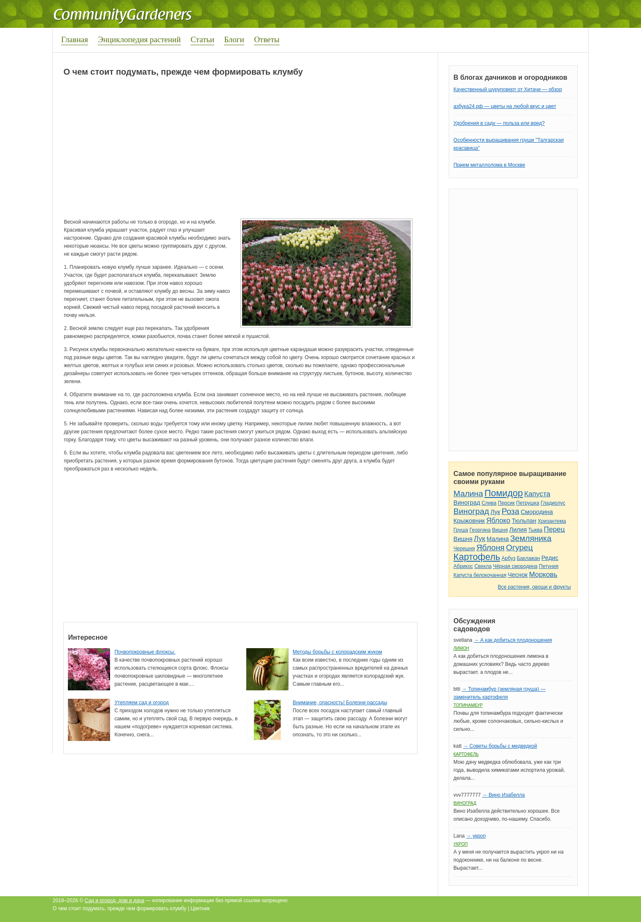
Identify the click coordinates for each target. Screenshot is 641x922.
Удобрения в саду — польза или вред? (498, 123)
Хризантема (552, 521)
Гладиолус (553, 503)
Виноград (466, 502)
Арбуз (508, 558)
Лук (495, 511)
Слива (489, 503)
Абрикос (463, 566)
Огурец (519, 547)
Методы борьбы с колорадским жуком (337, 652)
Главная (74, 39)
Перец (554, 529)
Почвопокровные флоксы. (144, 652)
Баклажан (528, 558)
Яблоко (498, 520)
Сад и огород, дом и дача (115, 900)
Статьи (202, 39)
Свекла (483, 566)
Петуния (548, 566)
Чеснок (518, 574)
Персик (506, 503)
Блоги (234, 39)
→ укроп (475, 836)
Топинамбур (467, 705)
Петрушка (527, 503)
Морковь (543, 575)
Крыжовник (469, 520)
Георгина (479, 530)
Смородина (537, 511)
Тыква (535, 530)
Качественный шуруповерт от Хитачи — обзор (507, 89)
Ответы (266, 39)
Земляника (531, 538)
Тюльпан (524, 520)
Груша (460, 530)
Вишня (500, 530)
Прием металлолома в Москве (489, 165)
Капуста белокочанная (479, 575)
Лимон (461, 648)
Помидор (504, 493)
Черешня (464, 549)
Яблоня (490, 547)
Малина (468, 493)
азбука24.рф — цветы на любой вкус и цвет (504, 106)
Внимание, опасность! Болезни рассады (340, 703)
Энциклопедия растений (139, 39)
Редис (549, 557)
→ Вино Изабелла (503, 795)
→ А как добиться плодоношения (513, 640)
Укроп (460, 844)
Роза (510, 511)
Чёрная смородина (515, 566)
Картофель (476, 557)
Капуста (537, 494)
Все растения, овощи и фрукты (534, 587)
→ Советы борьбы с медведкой (500, 746)
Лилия (518, 529)
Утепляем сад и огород (141, 703)
